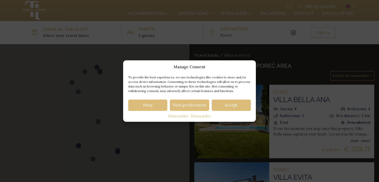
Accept (231, 105)
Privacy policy (178, 115)
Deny (148, 105)
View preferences (189, 105)
